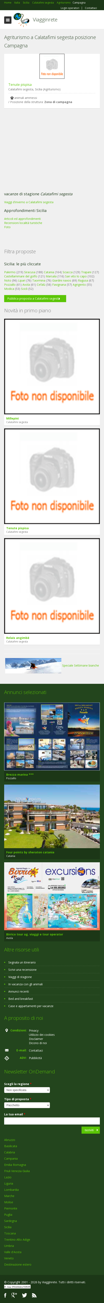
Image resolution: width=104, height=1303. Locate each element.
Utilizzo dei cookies (42, 1035)
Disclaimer (36, 1039)
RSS (34, 1295)
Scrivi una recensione (22, 970)
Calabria (9, 1152)
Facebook (5, 1295)
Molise (8, 1202)
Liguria (8, 1183)
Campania (11, 1158)
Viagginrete (45, 19)
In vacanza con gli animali (25, 984)
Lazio (7, 1177)
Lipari (21, 280)
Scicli (24, 289)
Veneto (9, 1258)
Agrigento (79, 285)
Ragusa (83, 280)
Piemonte (10, 1208)
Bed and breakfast (20, 999)
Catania (49, 272)
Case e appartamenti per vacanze (30, 1006)
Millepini (12, 418)
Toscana (10, 1233)
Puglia (8, 1215)
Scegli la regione (18, 1084)
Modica (9, 289)
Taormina (38, 280)
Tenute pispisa (20, 84)
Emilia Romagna (15, 1165)
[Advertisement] (50, 151)
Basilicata (10, 1146)
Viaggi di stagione (20, 977)
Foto (7, 227)
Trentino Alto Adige (17, 1239)
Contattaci (91, 8)
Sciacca (68, 272)
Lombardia (11, 1190)
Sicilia (7, 1227)
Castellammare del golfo (20, 276)
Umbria (9, 1246)
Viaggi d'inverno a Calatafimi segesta (28, 202)
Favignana (59, 285)
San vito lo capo (76, 276)
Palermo (10, 272)
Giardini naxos (61, 280)
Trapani (86, 272)
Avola (26, 285)
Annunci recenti (18, 991)
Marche (9, 1196)
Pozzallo (10, 285)
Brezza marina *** (20, 774)
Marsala (51, 276)
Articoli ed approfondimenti (22, 219)
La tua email (14, 1114)
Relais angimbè (17, 638)
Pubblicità (35, 1058)
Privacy (33, 1030)
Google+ (14, 1295)
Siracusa (29, 272)
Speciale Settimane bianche (52, 665)
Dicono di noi (38, 1043)
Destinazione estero (17, 1264)
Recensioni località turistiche (23, 223)
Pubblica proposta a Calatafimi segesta (33, 298)
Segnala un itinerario (22, 962)
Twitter (24, 1295)
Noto (7, 280)
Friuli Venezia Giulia (17, 1171)
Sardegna (10, 1221)
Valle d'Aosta (12, 1252)
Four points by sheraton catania (30, 852)
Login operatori (70, 8)
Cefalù (41, 285)
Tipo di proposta (17, 1099)
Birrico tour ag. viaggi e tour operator (34, 934)
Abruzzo (9, 1140)
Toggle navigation (7, 20)
